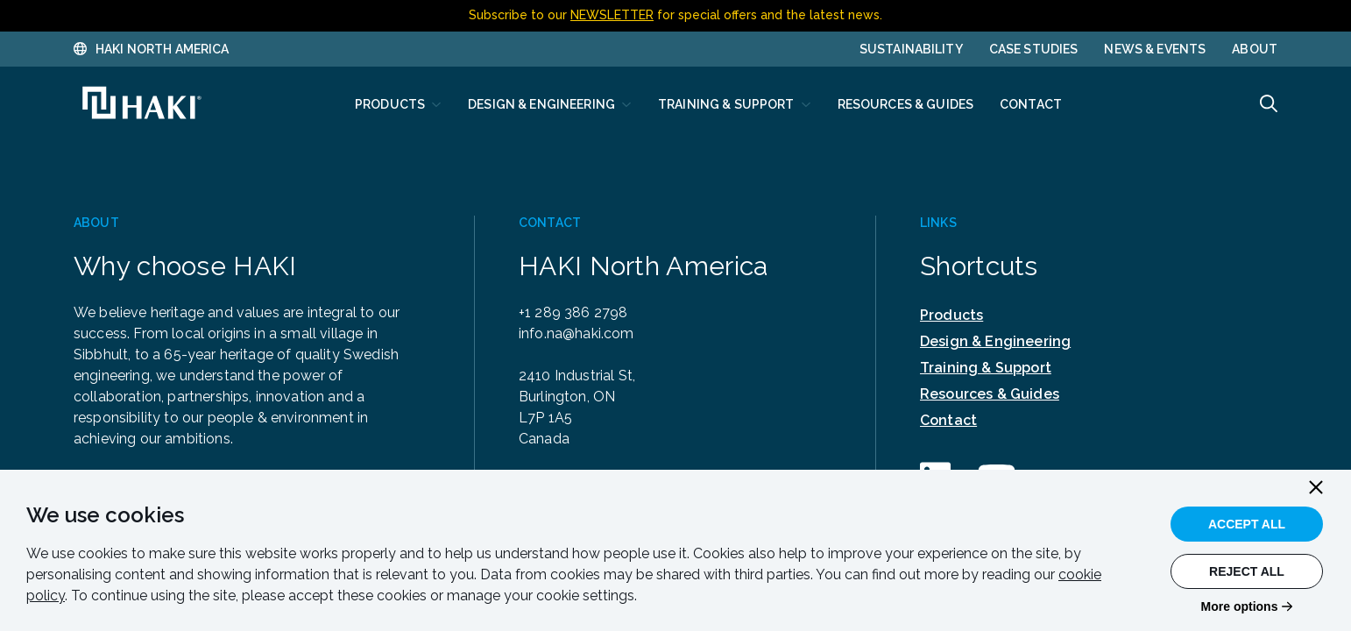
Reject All (1246, 571)
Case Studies (1034, 49)
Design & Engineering (995, 341)
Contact (948, 420)
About (1254, 49)
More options (1239, 606)
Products (951, 315)
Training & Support (985, 367)
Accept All (1246, 524)
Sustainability (911, 49)
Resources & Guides (989, 394)
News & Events (1155, 49)
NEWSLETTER (612, 15)
